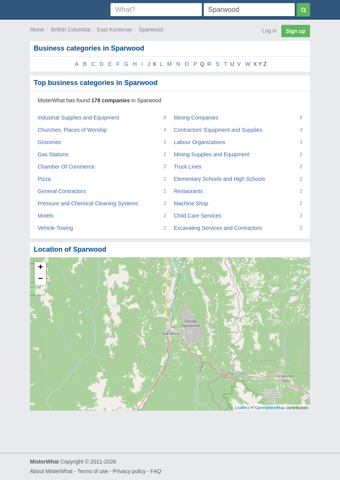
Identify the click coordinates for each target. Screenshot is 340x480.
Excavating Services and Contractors (218, 228)
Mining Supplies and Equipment (211, 154)
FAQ (155, 471)
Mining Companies (196, 118)
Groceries (49, 142)
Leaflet (241, 407)
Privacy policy (129, 471)
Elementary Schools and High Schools (219, 179)
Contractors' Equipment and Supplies (218, 130)
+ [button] (40, 268)
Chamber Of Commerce (66, 167)
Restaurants (188, 191)
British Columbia (70, 29)
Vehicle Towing (55, 228)
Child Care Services (197, 216)
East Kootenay (114, 29)
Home (37, 29)
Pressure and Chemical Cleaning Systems (88, 203)
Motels (45, 216)
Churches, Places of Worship (72, 130)
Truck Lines (187, 167)
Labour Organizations (199, 142)
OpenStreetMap (270, 407)
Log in (269, 31)
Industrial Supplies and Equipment (78, 118)
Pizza (44, 179)
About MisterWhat (51, 471)
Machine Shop (191, 203)
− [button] (40, 279)
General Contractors (62, 191)
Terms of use (92, 471)
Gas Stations (53, 154)
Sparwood (151, 29)
